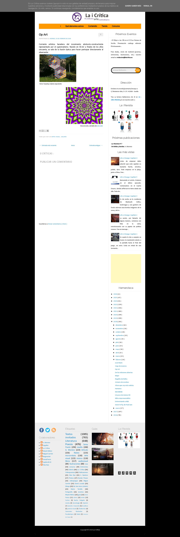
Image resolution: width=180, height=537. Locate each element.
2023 (116, 304)
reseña (80, 447)
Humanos (118, 389)
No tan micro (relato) (80, 486)
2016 (116, 415)
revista (67, 503)
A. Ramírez (84, 475)
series (83, 497)
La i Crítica (46, 448)
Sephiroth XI (47, 462)
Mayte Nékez (47, 451)
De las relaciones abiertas (124, 372)
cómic (75, 497)
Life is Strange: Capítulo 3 (128, 196)
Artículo (84, 450)
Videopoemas (70, 472)
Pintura (71, 478)
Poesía (69, 444)
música (79, 458)
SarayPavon (47, 459)
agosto (118, 339)
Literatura (71, 441)
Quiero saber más (133, 6)
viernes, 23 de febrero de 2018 (60, 38)
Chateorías (82, 508)
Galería (64, 136)
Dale (138, 70)
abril (117, 353)
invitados (70, 437)
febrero (118, 360)
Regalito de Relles (121, 379)
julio (117, 342)
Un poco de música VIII (122, 395)
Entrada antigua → (96, 145)
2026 (116, 294)
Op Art (43, 34)
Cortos (67, 500)
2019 (116, 318)
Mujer (117, 376)
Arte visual (56, 136)
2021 (116, 311)
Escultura (85, 506)
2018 (116, 322)
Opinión (85, 503)
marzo (118, 356)
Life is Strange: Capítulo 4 (128, 158)
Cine (86, 464)
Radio (78, 514)
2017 (116, 412)
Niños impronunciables (122, 398)
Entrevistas (84, 467)
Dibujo (67, 486)
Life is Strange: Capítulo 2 (128, 215)
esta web (100, 126)
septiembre (120, 335)
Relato (76, 453)
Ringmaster (47, 456)
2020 (116, 315)
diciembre (119, 325)
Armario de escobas (122, 382)
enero (118, 408)
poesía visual (72, 508)
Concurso (116, 26)
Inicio (73, 145)
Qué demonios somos (74, 26)
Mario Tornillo (76, 489)
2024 (116, 301)
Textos (68, 434)
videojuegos (74, 481)
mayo (118, 349)
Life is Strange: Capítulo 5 (128, 177)
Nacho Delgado (79, 500)
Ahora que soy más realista (124, 385)
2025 (116, 298)
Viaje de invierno (121, 366)
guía (79, 495)
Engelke (45, 445)
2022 (116, 308)
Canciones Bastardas (73, 511)
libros (67, 461)
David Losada (79, 484)
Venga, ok (147, 6)
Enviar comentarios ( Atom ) (57, 224)
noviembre (119, 328)
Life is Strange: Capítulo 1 (128, 234)
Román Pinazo (83, 478)
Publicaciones (83, 472)
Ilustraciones (74, 464)
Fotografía (68, 492)
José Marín (118, 363)
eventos (81, 492)
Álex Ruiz (46, 465)
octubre (118, 332)
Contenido (92, 26)
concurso (72, 467)
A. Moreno (46, 443)
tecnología (76, 503)
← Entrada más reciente (47, 145)
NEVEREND (118, 392)
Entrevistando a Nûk (122, 401)
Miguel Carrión (48, 454)
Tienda (104, 26)
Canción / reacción (73, 506)
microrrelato (70, 456)
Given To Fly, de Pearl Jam (123, 405)
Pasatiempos (69, 514)
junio (117, 346)
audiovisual (83, 461)
